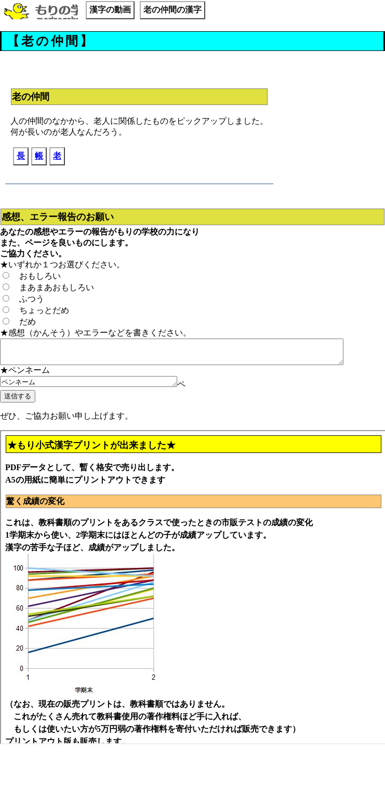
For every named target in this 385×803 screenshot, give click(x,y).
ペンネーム (99, 387)
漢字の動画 (110, 9)
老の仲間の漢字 (172, 9)
